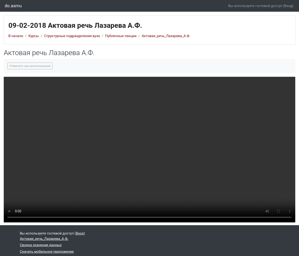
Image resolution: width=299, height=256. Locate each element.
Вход (288, 6)
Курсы (33, 36)
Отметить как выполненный (30, 66)
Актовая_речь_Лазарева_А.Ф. (166, 36)
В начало (15, 36)
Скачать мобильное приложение (47, 251)
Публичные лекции (121, 36)
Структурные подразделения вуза (72, 36)
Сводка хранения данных (41, 245)
